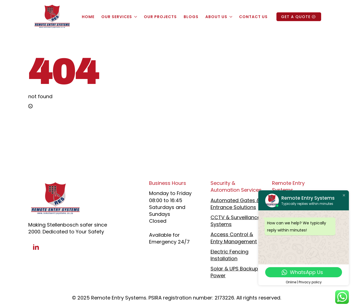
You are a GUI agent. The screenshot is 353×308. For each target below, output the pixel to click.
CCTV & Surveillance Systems (235, 221)
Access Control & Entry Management (234, 238)
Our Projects (160, 16)
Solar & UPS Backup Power (234, 272)
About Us (216, 16)
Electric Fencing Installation (229, 255)
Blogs (191, 16)
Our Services (116, 16)
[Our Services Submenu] (135, 16)
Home (88, 16)
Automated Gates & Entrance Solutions (235, 204)
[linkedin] (36, 247)
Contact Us (253, 16)
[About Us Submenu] (230, 16)
